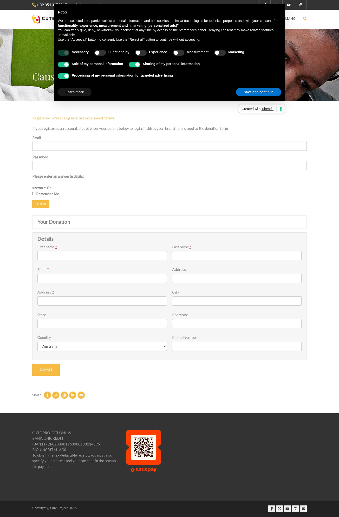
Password (40, 157)
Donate (45, 369)
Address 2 (45, 292)
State (41, 315)
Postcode (180, 315)
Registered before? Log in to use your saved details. (73, 118)
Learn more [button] (74, 92)
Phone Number (184, 337)
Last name (181, 247)
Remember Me (45, 194)
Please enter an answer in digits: (58, 176)
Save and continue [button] (259, 92)
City (175, 292)
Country (44, 337)
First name (47, 247)
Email (36, 138)
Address (179, 269)
